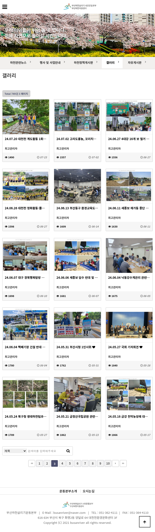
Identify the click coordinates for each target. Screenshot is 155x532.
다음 (115, 463)
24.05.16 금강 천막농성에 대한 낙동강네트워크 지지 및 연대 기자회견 (129, 416)
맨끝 (123, 463)
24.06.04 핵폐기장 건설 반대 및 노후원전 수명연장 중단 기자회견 (26, 347)
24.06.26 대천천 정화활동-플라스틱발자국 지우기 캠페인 (26, 208)
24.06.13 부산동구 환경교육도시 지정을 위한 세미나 (77, 208)
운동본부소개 (68, 491)
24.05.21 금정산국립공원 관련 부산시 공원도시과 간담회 (77, 416)
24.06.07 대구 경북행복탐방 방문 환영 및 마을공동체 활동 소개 (26, 277)
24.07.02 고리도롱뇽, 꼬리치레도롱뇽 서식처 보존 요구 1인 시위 (77, 139)
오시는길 (89, 491)
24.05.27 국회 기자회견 (125, 347)
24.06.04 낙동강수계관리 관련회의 (129, 277)
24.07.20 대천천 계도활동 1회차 (26, 139)
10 (108, 463)
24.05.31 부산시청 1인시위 (75, 347)
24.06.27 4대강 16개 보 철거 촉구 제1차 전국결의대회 (129, 139)
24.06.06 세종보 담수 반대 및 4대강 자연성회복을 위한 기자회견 (77, 277)
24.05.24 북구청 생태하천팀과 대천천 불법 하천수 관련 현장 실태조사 (26, 416)
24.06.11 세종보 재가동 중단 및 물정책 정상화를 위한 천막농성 (129, 208)
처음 (31, 463)
